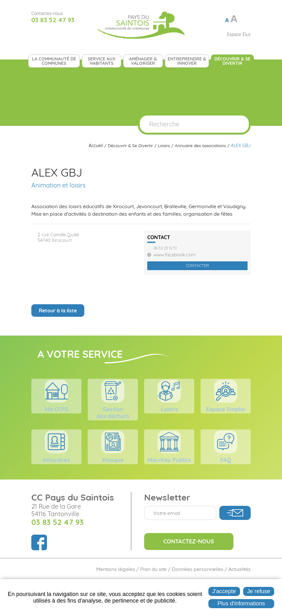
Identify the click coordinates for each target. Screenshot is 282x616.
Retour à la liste (58, 310)
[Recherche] (183, 124)
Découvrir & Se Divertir (128, 145)
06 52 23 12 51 (165, 248)
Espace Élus (239, 34)
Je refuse (258, 591)
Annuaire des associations (200, 145)
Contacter (197, 265)
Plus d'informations (241, 603)
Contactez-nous (195, 571)
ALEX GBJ (241, 145)
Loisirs (162, 145)
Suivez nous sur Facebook (35, 34)
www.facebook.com (175, 255)
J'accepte (224, 591)
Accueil (93, 145)
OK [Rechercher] (237, 124)
